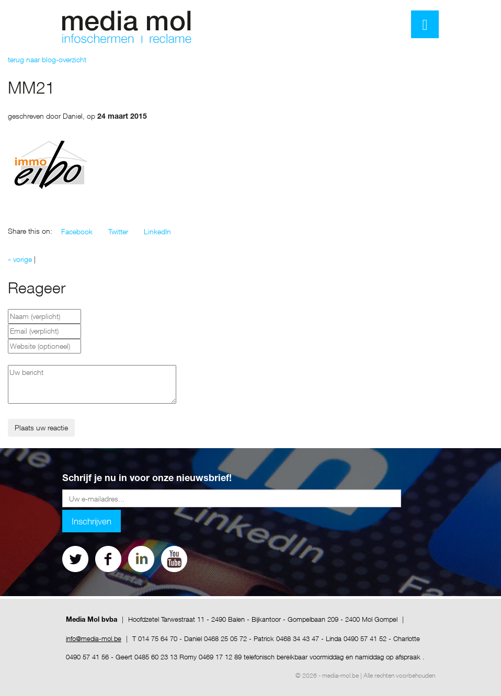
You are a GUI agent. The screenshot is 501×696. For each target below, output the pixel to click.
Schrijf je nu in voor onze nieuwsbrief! (147, 479)
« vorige (20, 259)
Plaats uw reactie (41, 427)
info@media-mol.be (93, 638)
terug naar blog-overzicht (47, 59)
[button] (76, 232)
